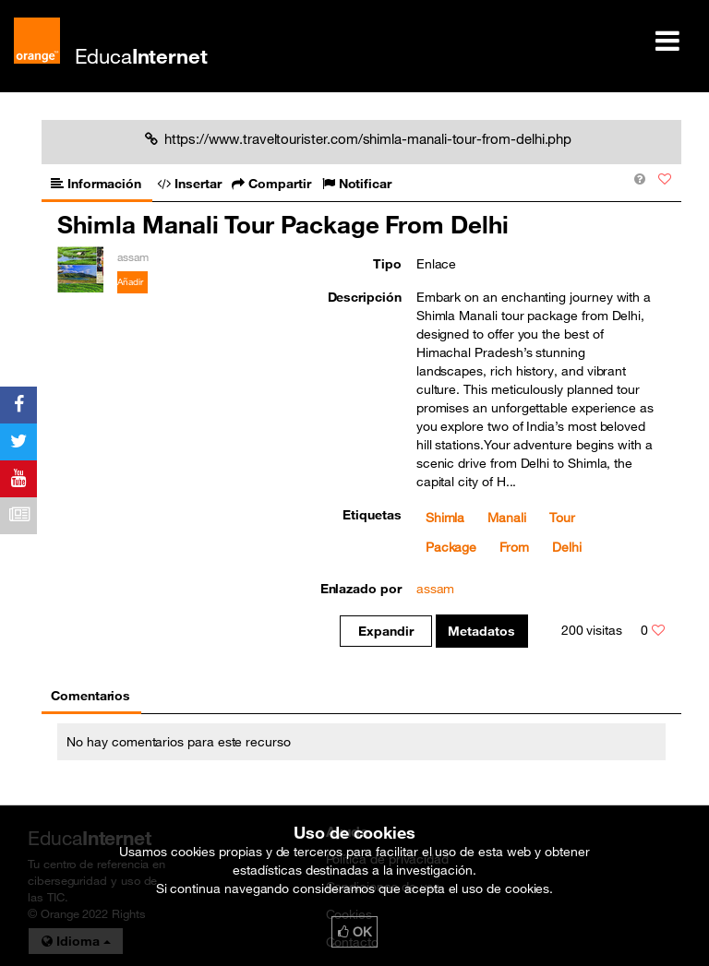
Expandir (385, 631)
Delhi (567, 547)
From (514, 547)
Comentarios (90, 695)
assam (435, 588)
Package (451, 547)
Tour (562, 517)
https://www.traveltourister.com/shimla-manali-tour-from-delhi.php (358, 138)
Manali (506, 517)
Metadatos (481, 631)
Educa (141, 55)
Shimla (445, 517)
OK (354, 932)
